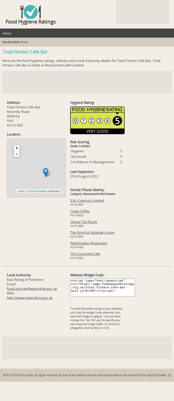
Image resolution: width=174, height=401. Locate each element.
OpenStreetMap (38, 191)
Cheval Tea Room (83, 221)
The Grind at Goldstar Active (92, 232)
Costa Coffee (80, 211)
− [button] (17, 154)
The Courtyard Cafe (85, 253)
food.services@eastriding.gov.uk (32, 288)
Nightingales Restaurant (88, 243)
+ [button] (17, 148)
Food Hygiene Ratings (30, 21)
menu (6, 33)
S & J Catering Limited (87, 200)
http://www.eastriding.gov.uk (30, 297)
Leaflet (20, 191)
